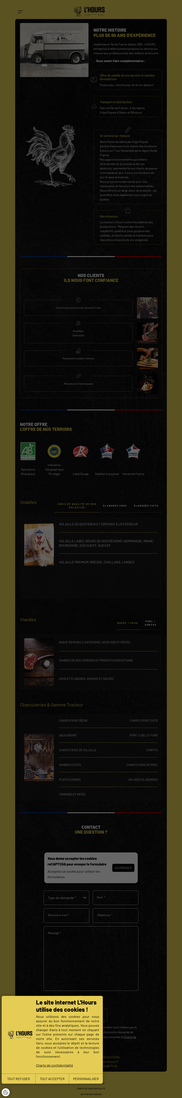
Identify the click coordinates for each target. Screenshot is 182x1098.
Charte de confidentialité (54, 1065)
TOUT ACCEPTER (52, 1079)
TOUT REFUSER (18, 1079)
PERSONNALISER (86, 1079)
